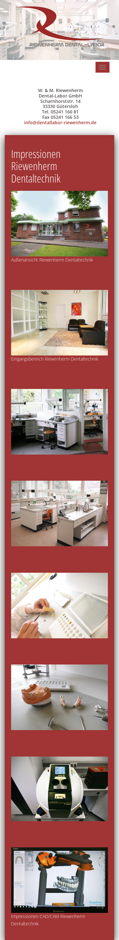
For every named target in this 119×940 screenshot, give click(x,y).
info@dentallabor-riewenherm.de (60, 122)
